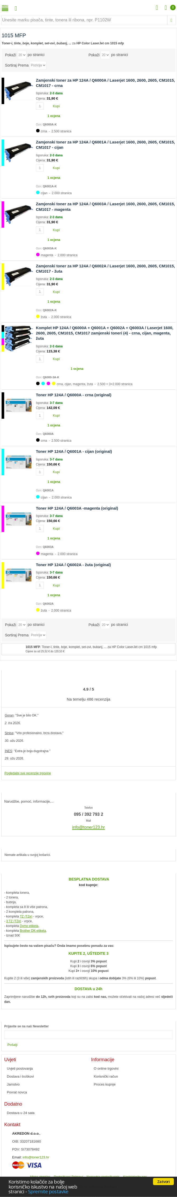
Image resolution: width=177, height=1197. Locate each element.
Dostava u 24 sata (21, 1113)
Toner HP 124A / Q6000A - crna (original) (73, 395)
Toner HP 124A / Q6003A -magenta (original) (77, 508)
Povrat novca (17, 1092)
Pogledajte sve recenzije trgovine (27, 773)
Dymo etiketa (29, 926)
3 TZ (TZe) (13, 921)
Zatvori (163, 1181)
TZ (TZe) (26, 916)
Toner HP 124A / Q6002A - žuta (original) (73, 564)
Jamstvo (13, 1084)
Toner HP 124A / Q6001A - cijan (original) (74, 451)
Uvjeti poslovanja (20, 1068)
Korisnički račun (106, 1076)
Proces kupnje (105, 1084)
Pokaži (10, 55)
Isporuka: (43, 93)
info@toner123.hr (36, 1157)
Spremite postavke (48, 1191)
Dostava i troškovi (20, 1076)
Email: (17, 1157)
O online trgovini (106, 1068)
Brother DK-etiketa (33, 931)
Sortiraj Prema (16, 65)
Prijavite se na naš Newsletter (26, 1026)
